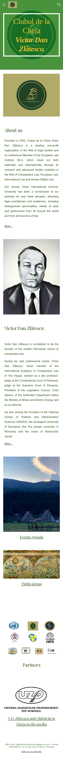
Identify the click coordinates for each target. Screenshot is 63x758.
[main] (31, 35)
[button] (4, 4)
